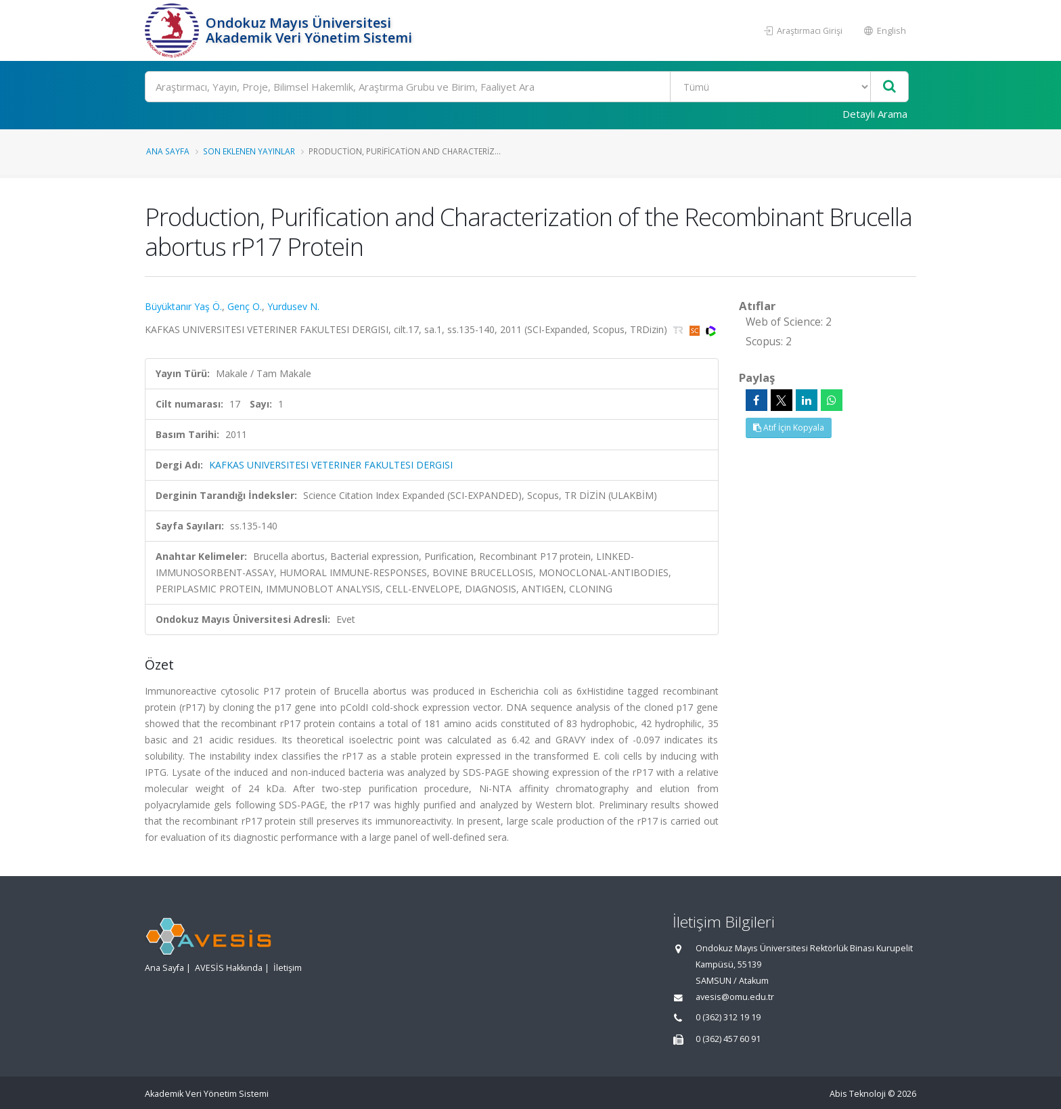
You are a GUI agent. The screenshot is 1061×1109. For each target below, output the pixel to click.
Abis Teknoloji (858, 1094)
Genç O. (244, 306)
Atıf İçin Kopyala (788, 427)
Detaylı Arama (874, 114)
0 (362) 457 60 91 (728, 1039)
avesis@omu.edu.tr (735, 997)
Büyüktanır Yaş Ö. (183, 306)
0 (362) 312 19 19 (728, 1017)
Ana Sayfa (167, 151)
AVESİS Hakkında (229, 968)
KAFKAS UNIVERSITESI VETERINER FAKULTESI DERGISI (331, 464)
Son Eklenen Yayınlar (249, 151)
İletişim (287, 968)
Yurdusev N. (293, 306)
